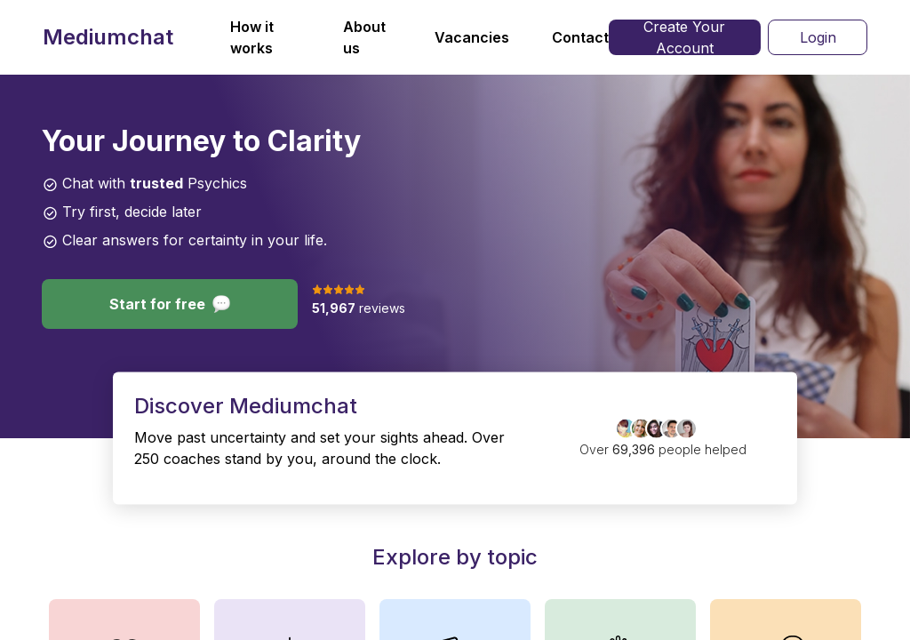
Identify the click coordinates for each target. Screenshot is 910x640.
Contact (580, 37)
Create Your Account (684, 37)
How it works (252, 37)
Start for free (169, 304)
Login (818, 37)
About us (364, 37)
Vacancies (472, 37)
